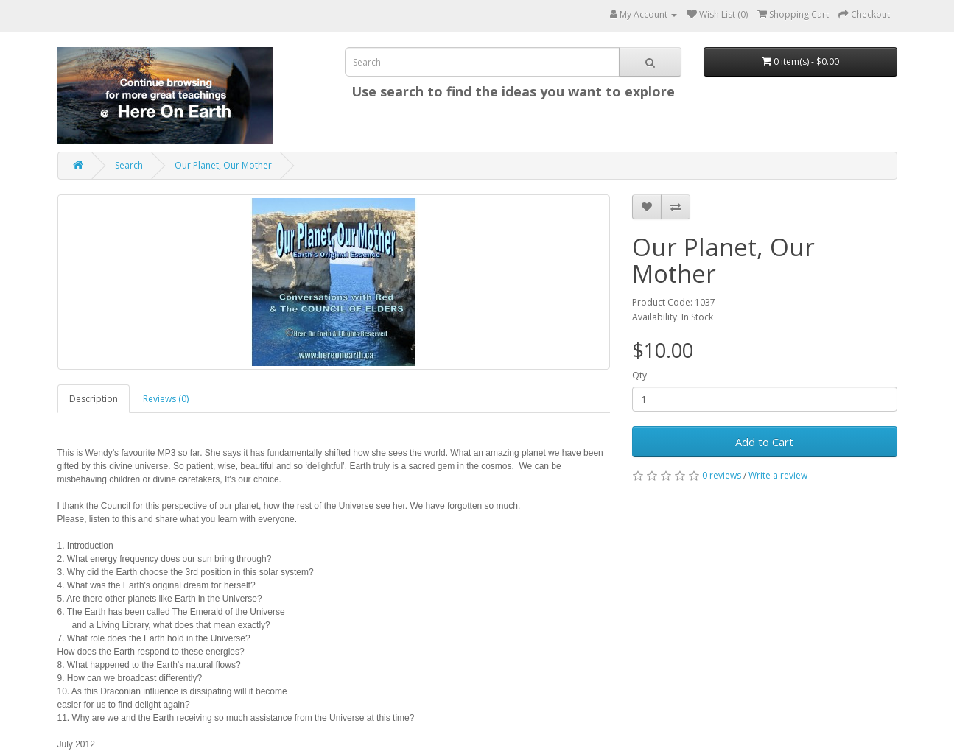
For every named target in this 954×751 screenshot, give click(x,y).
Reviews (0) (166, 398)
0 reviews (721, 475)
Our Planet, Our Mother (223, 165)
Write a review (777, 475)
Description (93, 398)
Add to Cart (764, 441)
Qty (639, 375)
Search (129, 165)
